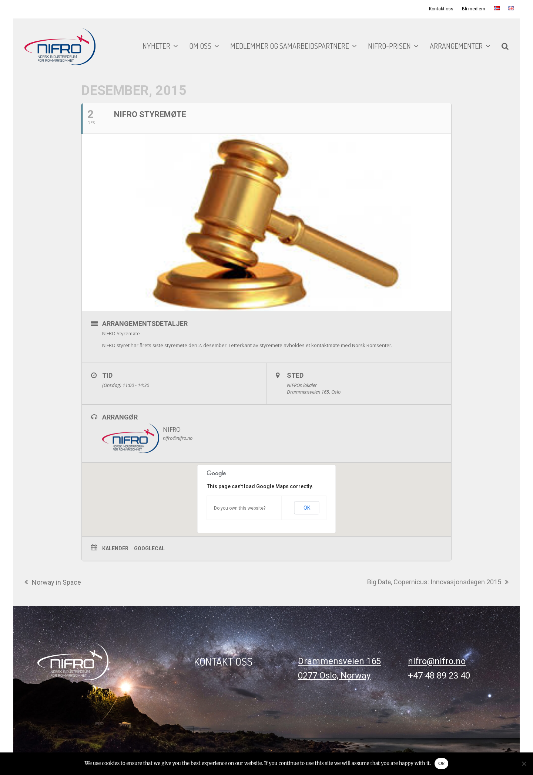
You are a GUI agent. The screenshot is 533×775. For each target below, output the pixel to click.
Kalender (115, 548)
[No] (523, 763)
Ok (441, 763)
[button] (505, 46)
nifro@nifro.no (437, 661)
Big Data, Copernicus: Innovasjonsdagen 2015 (438, 582)
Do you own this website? (239, 508)
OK (307, 508)
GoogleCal (149, 548)
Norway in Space (52, 583)
